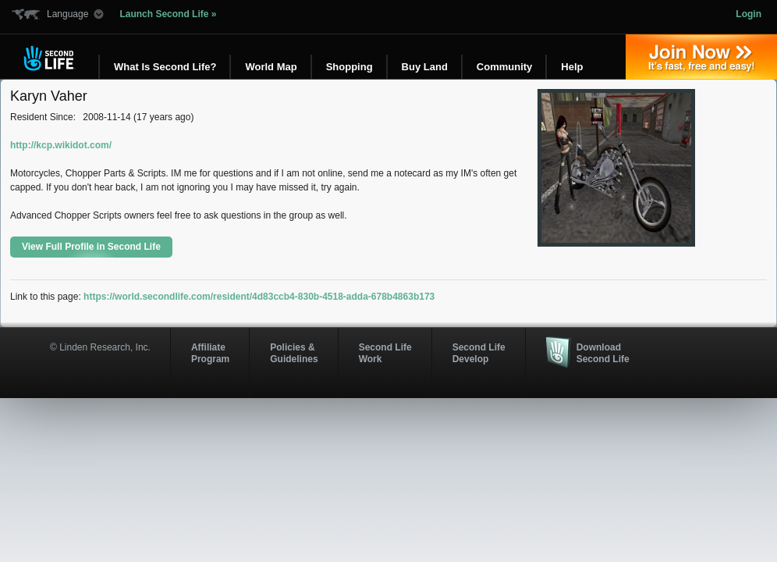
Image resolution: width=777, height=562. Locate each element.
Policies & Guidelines (294, 353)
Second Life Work (385, 353)
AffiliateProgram (210, 353)
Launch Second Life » (167, 14)
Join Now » (701, 57)
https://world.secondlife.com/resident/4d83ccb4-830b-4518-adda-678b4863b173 (259, 296)
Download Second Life (603, 353)
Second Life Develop (479, 353)
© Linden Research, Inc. (100, 347)
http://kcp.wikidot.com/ (61, 145)
